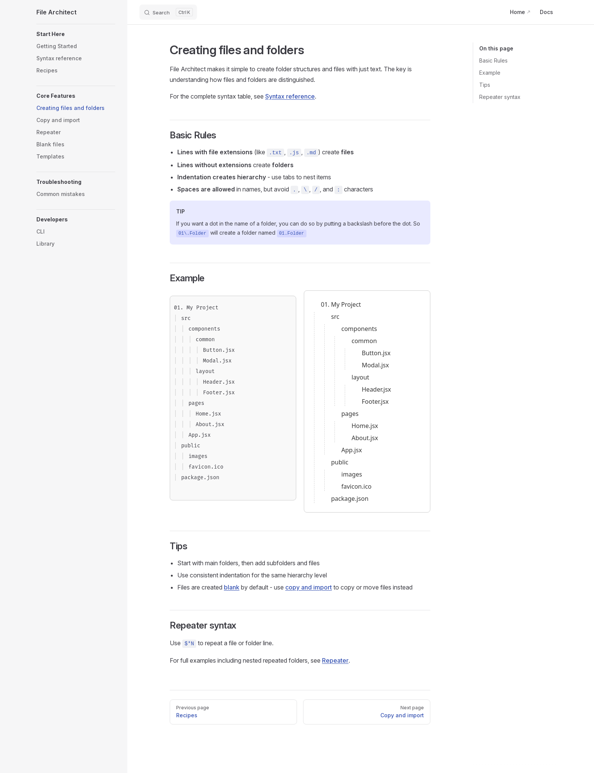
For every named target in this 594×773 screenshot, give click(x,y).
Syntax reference (290, 96)
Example (489, 72)
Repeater (335, 660)
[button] (75, 34)
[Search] (168, 12)
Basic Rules (493, 60)
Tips (484, 85)
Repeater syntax (500, 97)
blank (231, 587)
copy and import (308, 587)
